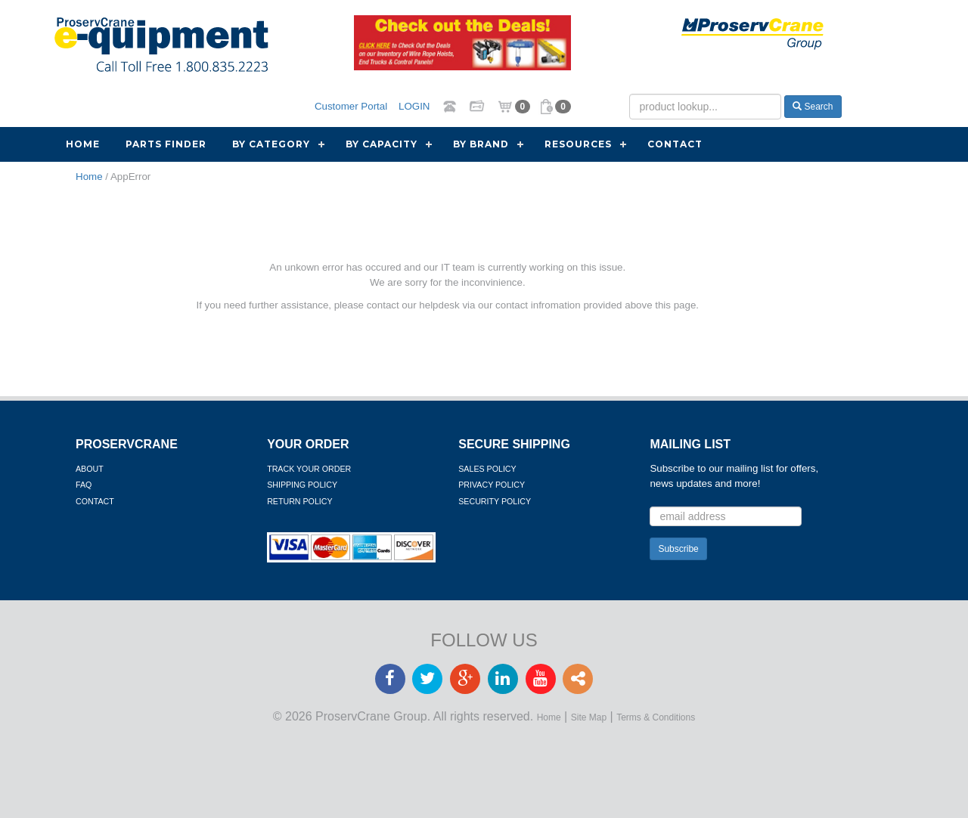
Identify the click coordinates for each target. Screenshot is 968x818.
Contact (675, 144)
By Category (271, 144)
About (90, 468)
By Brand (481, 144)
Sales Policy (487, 468)
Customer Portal (351, 106)
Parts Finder (166, 144)
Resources (578, 144)
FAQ (84, 484)
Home (83, 144)
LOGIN (414, 106)
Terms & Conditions (655, 717)
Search (813, 106)
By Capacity (381, 144)
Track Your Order (309, 468)
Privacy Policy (491, 484)
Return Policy (299, 501)
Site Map (589, 717)
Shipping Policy (302, 484)
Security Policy (494, 501)
